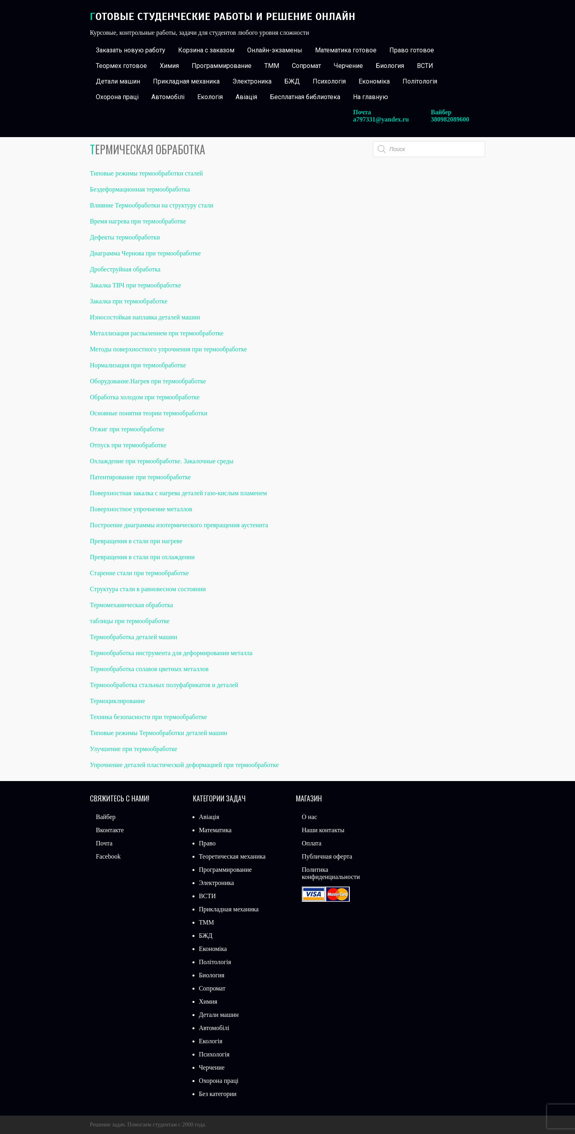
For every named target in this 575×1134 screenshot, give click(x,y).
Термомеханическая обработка (131, 605)
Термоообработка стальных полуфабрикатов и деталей (164, 685)
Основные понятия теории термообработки (148, 413)
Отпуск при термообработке (128, 445)
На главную (370, 97)
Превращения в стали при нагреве (136, 541)
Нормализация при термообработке (138, 365)
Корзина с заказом (206, 50)
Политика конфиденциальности (331, 873)
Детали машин (118, 81)
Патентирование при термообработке (140, 477)
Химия (169, 66)
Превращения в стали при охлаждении (142, 557)
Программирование (222, 66)
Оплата (311, 843)
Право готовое (411, 50)
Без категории (217, 1093)
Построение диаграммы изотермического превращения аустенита (179, 525)
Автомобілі (167, 97)
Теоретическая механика (232, 856)
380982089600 (450, 119)
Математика (215, 830)
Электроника (252, 81)
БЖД (292, 81)
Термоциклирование (117, 701)
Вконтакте (110, 830)
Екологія (210, 97)
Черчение (348, 66)
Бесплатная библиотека (305, 97)
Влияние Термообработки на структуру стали (151, 205)
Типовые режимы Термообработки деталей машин (158, 732)
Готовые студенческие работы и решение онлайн (222, 16)
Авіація (246, 97)
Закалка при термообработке (128, 301)
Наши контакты (323, 830)
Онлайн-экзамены (274, 50)
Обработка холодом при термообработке (145, 397)
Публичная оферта (327, 856)
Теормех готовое (121, 66)
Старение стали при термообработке (139, 573)
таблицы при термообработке (130, 621)
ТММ (271, 66)
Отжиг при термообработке (127, 429)
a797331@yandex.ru (381, 119)
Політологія (419, 81)
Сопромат (306, 66)
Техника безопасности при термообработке (148, 716)
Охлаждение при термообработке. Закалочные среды (162, 461)
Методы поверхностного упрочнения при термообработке (168, 349)
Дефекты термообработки (125, 237)
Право (207, 843)
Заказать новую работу (130, 50)
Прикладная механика (186, 81)
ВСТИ (425, 66)
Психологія (329, 81)
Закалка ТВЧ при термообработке (135, 285)
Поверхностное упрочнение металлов (141, 509)
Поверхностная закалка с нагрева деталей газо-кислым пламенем (178, 493)
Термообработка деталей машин (133, 637)
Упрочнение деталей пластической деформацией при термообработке (184, 764)
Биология (390, 66)
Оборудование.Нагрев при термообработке (148, 381)
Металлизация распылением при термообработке (157, 333)
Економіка (374, 81)
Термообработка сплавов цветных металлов (149, 669)
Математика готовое (346, 50)
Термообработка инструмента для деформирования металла (171, 653)
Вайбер (105, 816)
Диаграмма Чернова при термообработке (145, 253)
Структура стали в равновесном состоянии (148, 589)
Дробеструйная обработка (125, 269)
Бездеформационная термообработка (140, 189)
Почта (104, 843)
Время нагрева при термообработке (138, 221)
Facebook (108, 856)
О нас (309, 816)
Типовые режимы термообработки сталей (146, 173)
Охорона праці (117, 97)
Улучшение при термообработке (133, 748)
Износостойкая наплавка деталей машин (145, 317)
